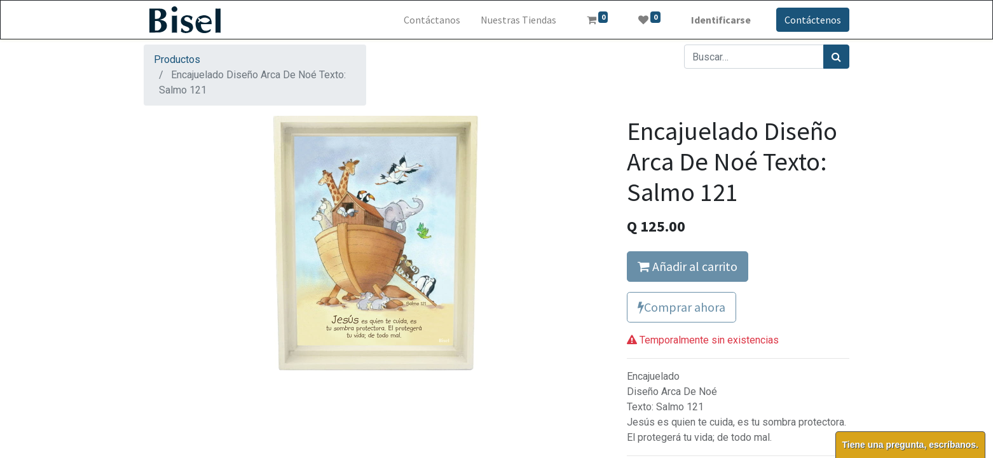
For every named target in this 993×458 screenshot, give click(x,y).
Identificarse (721, 19)
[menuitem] (432, 20)
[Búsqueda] (836, 57)
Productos (177, 59)
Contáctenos (812, 19)
